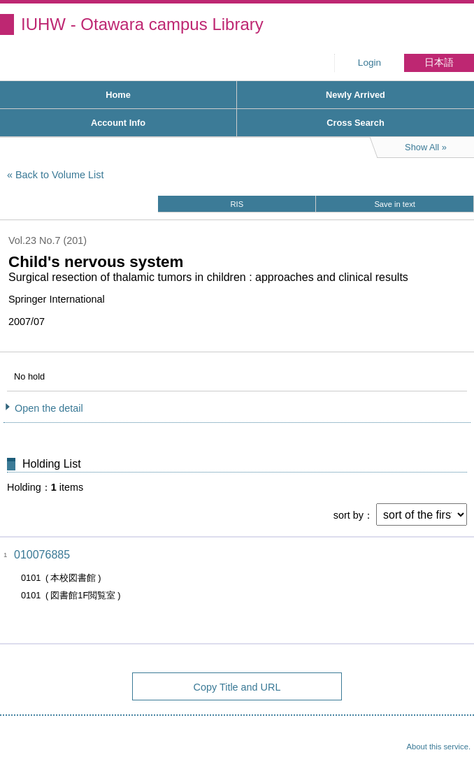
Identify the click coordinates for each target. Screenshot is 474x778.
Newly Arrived (355, 94)
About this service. (439, 746)
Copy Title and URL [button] (237, 687)
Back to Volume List (59, 174)
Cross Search (355, 122)
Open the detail (49, 408)
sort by (348, 515)
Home (118, 94)
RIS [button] (237, 204)
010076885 (42, 555)
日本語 (439, 62)
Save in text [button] (394, 204)
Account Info (118, 122)
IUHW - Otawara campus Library (142, 24)
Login (369, 62)
